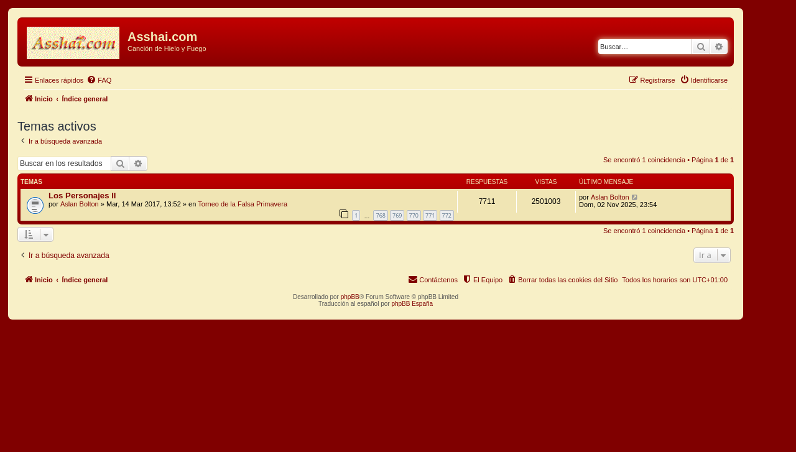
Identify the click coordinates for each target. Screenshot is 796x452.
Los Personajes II (82, 195)
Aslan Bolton (79, 204)
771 (430, 215)
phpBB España (412, 303)
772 (446, 215)
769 (397, 215)
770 (414, 215)
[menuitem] (98, 80)
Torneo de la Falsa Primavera (242, 204)
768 (380, 215)
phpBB (350, 296)
